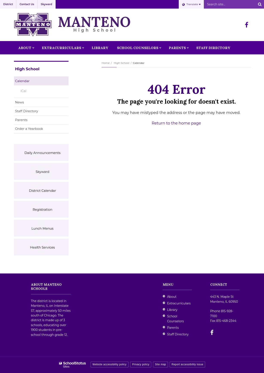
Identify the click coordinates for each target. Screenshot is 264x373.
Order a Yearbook (36, 129)
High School (121, 62)
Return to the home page (176, 123)
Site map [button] (160, 364)
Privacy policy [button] (140, 364)
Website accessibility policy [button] (110, 364)
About (171, 297)
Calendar (22, 81)
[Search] (259, 4)
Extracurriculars (179, 303)
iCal (23, 91)
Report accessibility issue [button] (187, 364)
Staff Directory (26, 111)
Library (172, 310)
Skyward (46, 4)
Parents (21, 120)
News (19, 102)
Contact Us (27, 4)
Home (106, 62)
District (8, 4)
